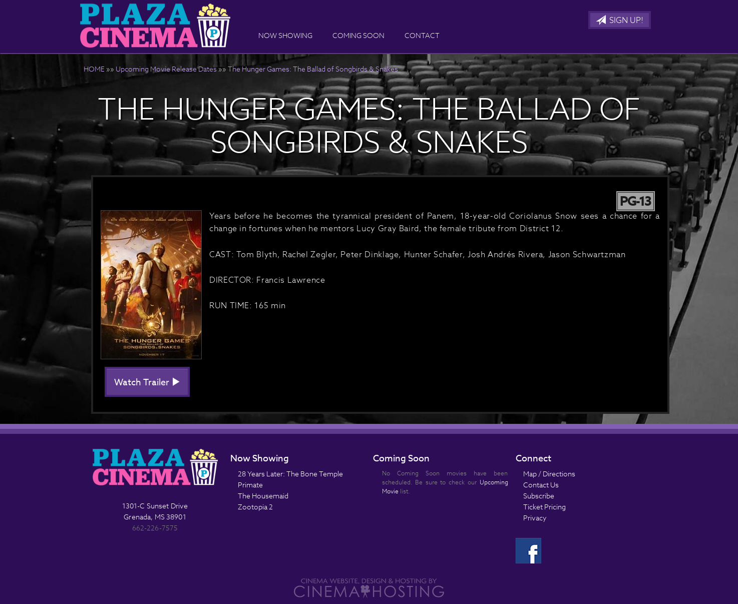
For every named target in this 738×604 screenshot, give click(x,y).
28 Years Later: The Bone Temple (290, 473)
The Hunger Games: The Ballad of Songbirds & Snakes (313, 69)
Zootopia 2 (255, 506)
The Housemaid (263, 495)
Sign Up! (619, 21)
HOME (94, 69)
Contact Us (541, 484)
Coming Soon (358, 35)
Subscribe (538, 495)
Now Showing (285, 35)
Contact (422, 35)
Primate (250, 484)
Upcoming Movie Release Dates (166, 69)
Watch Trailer (147, 382)
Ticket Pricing (544, 506)
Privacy (535, 517)
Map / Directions (549, 473)
